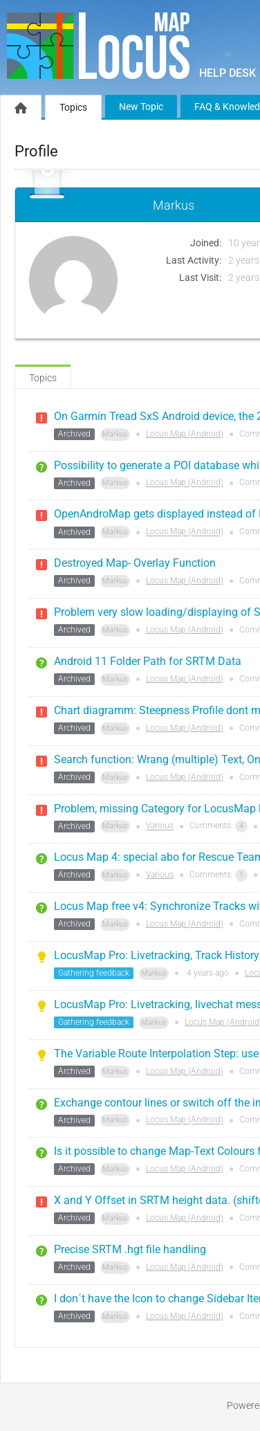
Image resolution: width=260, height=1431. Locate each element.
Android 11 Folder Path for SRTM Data (147, 661)
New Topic (141, 106)
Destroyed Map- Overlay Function (135, 562)
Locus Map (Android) (184, 434)
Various (160, 826)
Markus (115, 434)
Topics (73, 107)
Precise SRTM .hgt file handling (130, 1249)
